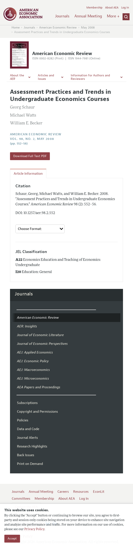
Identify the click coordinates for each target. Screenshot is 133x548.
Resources (81, 491)
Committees (21, 498)
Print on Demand (30, 464)
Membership (94, 7)
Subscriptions (27, 403)
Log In (125, 7)
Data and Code (28, 429)
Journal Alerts (27, 438)
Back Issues (25, 455)
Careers (63, 491)
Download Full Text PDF (30, 156)
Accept (12, 538)
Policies (22, 420)
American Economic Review (58, 27)
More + (113, 16)
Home (16, 27)
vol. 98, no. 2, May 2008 (32, 139)
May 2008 (88, 27)
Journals (62, 16)
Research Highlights (32, 446)
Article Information (28, 173)
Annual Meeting (88, 16)
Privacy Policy (34, 529)
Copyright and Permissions (37, 411)
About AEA (111, 7)
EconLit (98, 491)
